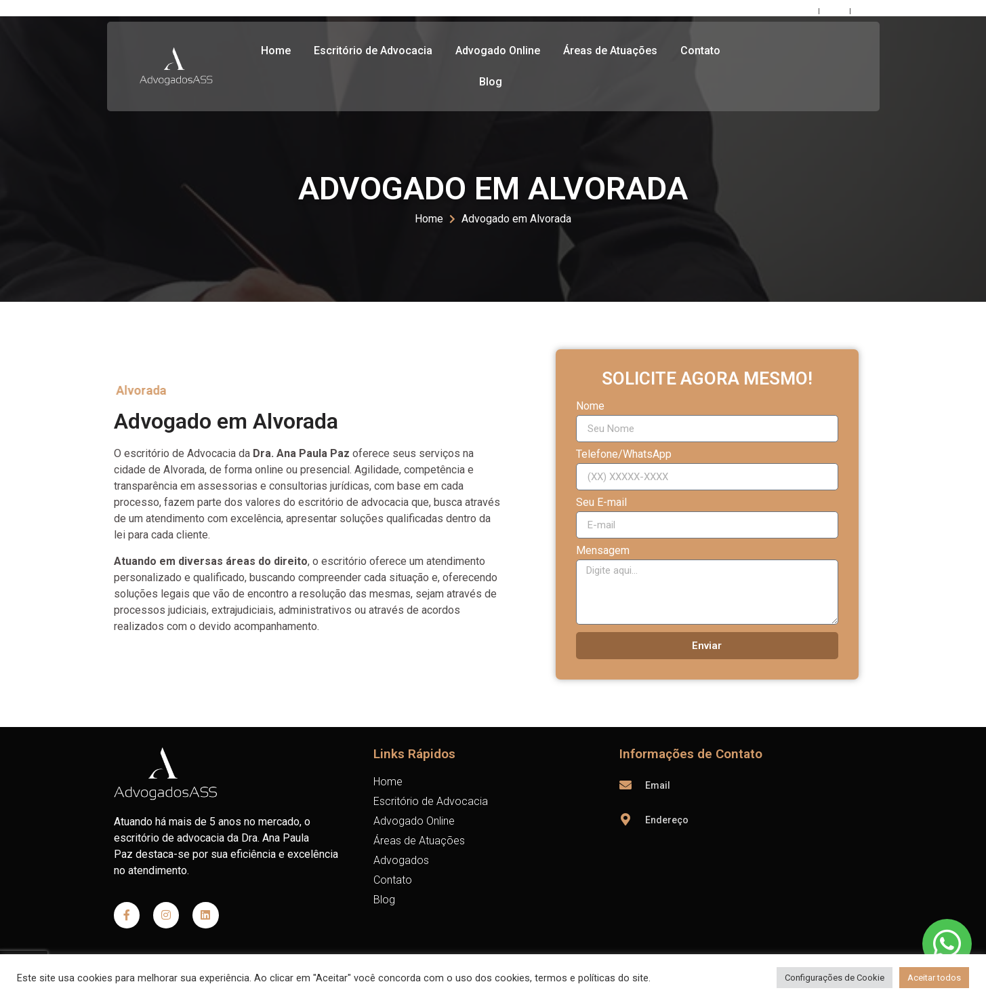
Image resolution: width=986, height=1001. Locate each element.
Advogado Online (497, 50)
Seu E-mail (601, 503)
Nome (590, 406)
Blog (490, 81)
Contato (700, 50)
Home (276, 50)
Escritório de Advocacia (373, 50)
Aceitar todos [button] (934, 978)
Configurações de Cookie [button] (834, 978)
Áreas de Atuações (610, 50)
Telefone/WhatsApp (624, 454)
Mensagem (603, 551)
